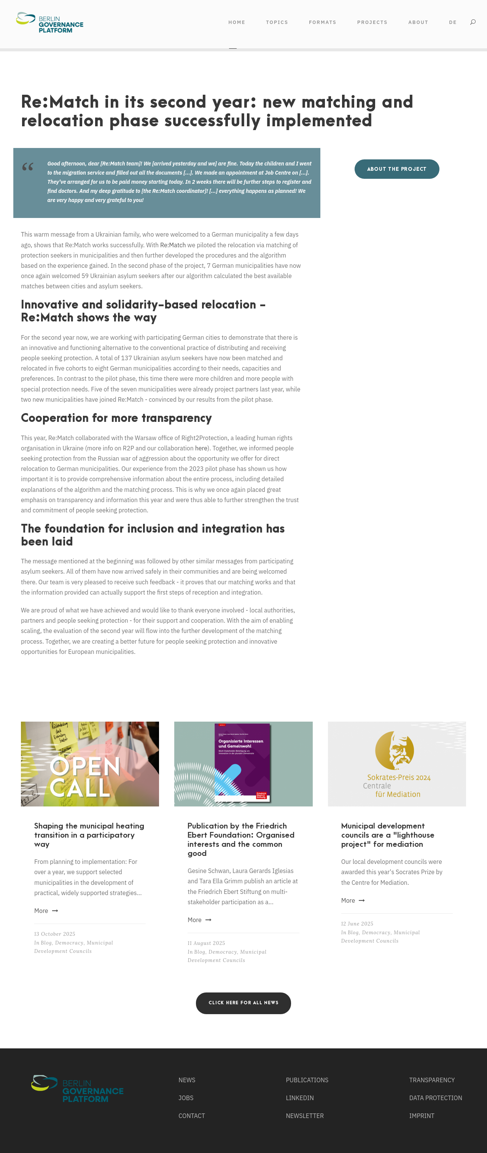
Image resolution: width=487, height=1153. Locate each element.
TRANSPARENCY (432, 1080)
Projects (372, 22)
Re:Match (173, 245)
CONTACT (191, 1116)
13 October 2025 (54, 934)
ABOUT (418, 22)
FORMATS (323, 22)
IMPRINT (421, 1116)
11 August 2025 (206, 943)
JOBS (185, 1098)
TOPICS (277, 22)
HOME (236, 22)
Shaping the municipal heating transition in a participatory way (89, 835)
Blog (46, 943)
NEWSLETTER (305, 1116)
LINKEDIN (300, 1098)
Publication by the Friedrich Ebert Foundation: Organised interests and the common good (241, 840)
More (46, 910)
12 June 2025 (357, 924)
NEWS (186, 1080)
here (201, 448)
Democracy (69, 943)
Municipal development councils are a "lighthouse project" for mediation (387, 835)
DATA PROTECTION (435, 1098)
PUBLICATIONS (307, 1080)
